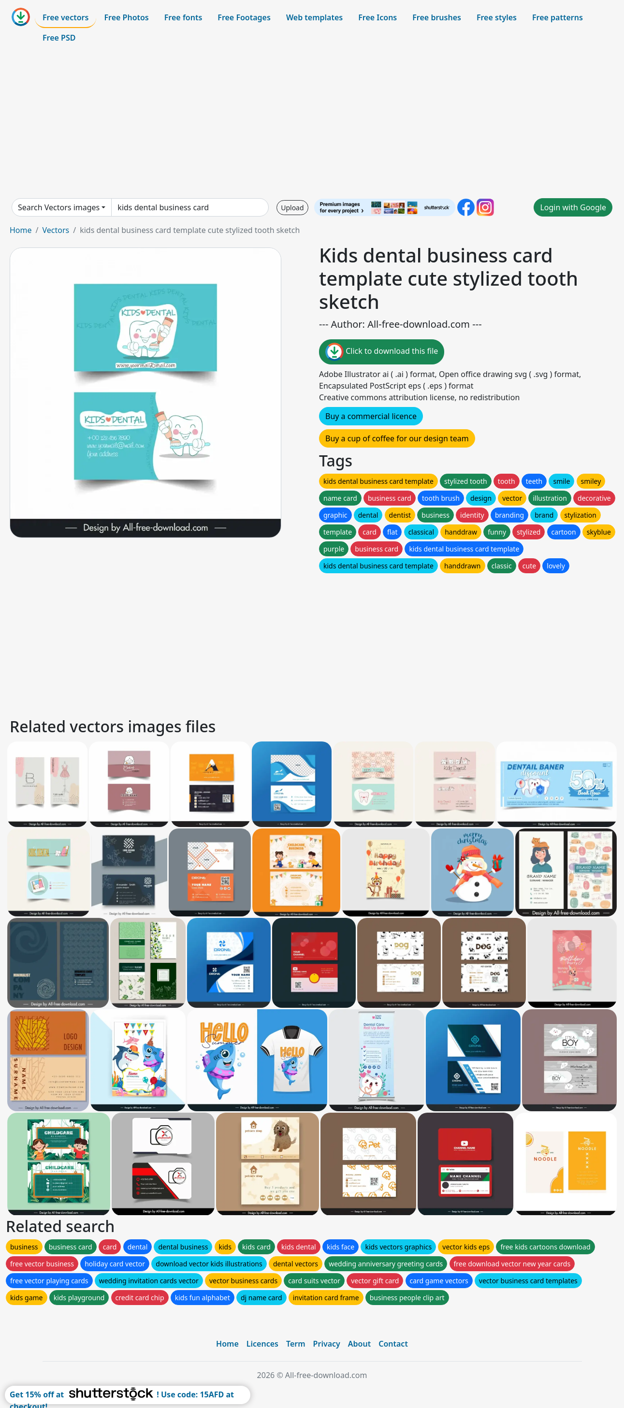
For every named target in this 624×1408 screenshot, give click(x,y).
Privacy (326, 1343)
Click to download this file (381, 352)
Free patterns (557, 17)
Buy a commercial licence (371, 416)
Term (295, 1343)
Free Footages (244, 17)
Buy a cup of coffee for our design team (397, 438)
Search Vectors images (59, 207)
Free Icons (377, 17)
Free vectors (65, 17)
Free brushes (436, 17)
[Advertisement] (312, 122)
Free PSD (59, 37)
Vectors (55, 230)
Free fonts (183, 17)
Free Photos (126, 17)
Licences (262, 1343)
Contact (393, 1343)
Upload (292, 207)
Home (21, 230)
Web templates (314, 17)
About (359, 1343)
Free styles (497, 17)
